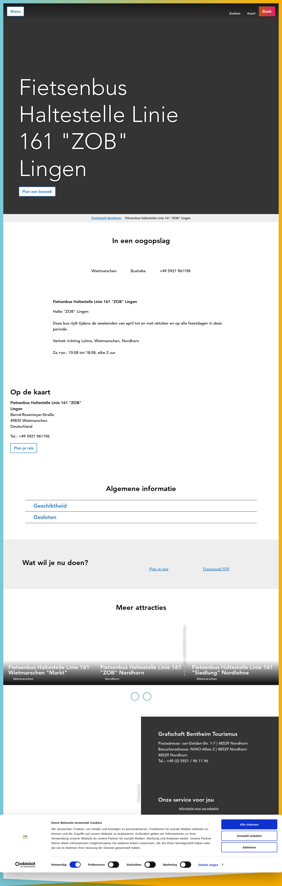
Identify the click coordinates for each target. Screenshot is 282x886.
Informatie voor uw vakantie (199, 809)
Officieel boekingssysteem (198, 817)
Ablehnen (249, 861)
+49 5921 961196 (175, 271)
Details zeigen (208, 878)
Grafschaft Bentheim (106, 218)
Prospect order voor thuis (197, 825)
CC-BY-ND (184, 666)
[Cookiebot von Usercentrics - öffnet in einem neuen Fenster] (25, 878)
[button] (37, 191)
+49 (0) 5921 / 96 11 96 (187, 761)
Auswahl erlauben (249, 849)
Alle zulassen (249, 838)
